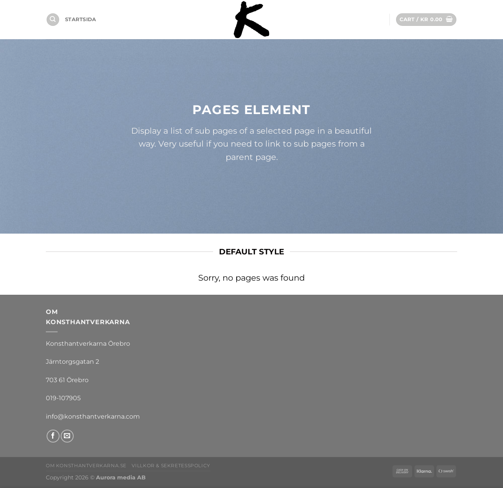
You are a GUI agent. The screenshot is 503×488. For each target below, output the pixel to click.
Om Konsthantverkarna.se (86, 465)
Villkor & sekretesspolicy (171, 465)
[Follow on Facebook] (53, 436)
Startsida (80, 19)
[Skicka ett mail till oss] (67, 436)
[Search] (53, 19)
